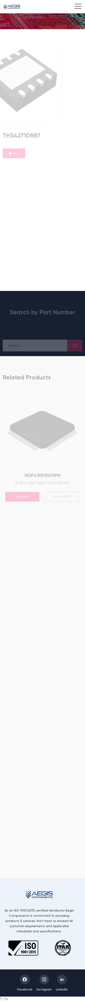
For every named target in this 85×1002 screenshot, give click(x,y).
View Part (22, 497)
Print (14, 153)
